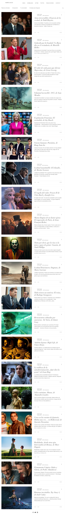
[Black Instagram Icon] (37, 512)
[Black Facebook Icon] (33, 512)
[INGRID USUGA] (9, 2)
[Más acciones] (62, 15)
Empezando (15, 7)
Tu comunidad (23, 7)
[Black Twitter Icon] (35, 512)
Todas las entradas (5, 7)
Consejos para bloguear (34, 7)
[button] (63, 8)
